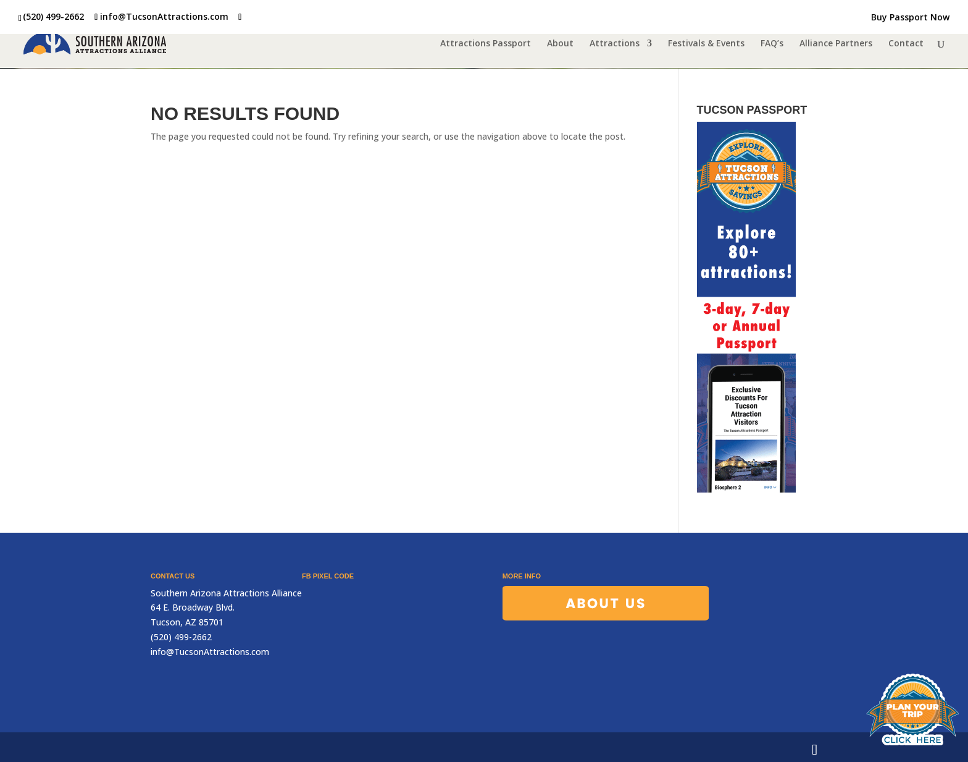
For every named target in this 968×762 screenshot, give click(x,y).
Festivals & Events (706, 44)
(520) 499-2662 (53, 16)
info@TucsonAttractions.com (210, 652)
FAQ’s (772, 44)
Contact (906, 44)
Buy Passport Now (910, 18)
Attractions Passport (485, 44)
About (560, 44)
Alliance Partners (835, 44)
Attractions (615, 44)
